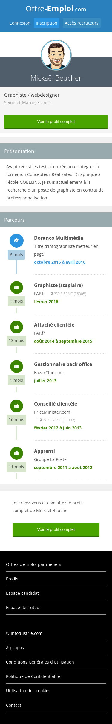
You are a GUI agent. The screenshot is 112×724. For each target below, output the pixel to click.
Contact (13, 705)
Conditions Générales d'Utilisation (40, 662)
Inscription (46, 23)
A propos (15, 647)
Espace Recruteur (23, 607)
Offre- (56, 8)
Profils (12, 579)
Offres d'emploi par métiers (33, 564)
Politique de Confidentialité (33, 676)
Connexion (19, 23)
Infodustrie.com (26, 633)
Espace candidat (22, 593)
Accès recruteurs (82, 23)
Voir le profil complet (56, 121)
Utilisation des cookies (28, 690)
